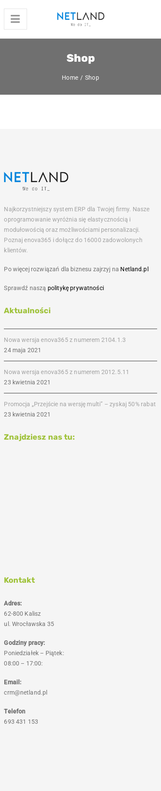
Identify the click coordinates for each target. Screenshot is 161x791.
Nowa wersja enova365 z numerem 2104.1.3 (65, 339)
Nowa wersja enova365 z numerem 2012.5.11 (66, 372)
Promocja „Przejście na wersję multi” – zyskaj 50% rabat (79, 404)
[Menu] (15, 19)
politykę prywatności (76, 288)
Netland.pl (134, 269)
